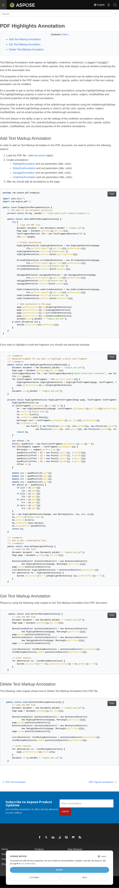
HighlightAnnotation (24, 163)
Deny (84, 877)
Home (5, 849)
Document (40, 155)
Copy (112, 194)
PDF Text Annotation (14, 782)
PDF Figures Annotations (102, 782)
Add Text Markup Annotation (25, 39)
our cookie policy (28, 863)
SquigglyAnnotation (24, 172)
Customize (34, 877)
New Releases (75, 849)
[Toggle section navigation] (115, 14)
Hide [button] (65, 34)
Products (39, 849)
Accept (59, 870)
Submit (65, 811)
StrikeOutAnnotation (24, 168)
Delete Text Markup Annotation (26, 49)
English (99, 4)
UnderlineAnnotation (24, 177)
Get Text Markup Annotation (24, 44)
